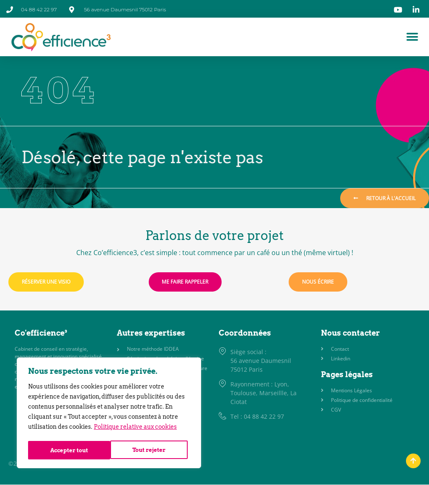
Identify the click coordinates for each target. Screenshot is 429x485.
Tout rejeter (66, 450)
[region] (109, 414)
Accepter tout (149, 450)
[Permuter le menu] (412, 37)
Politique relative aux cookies (135, 429)
